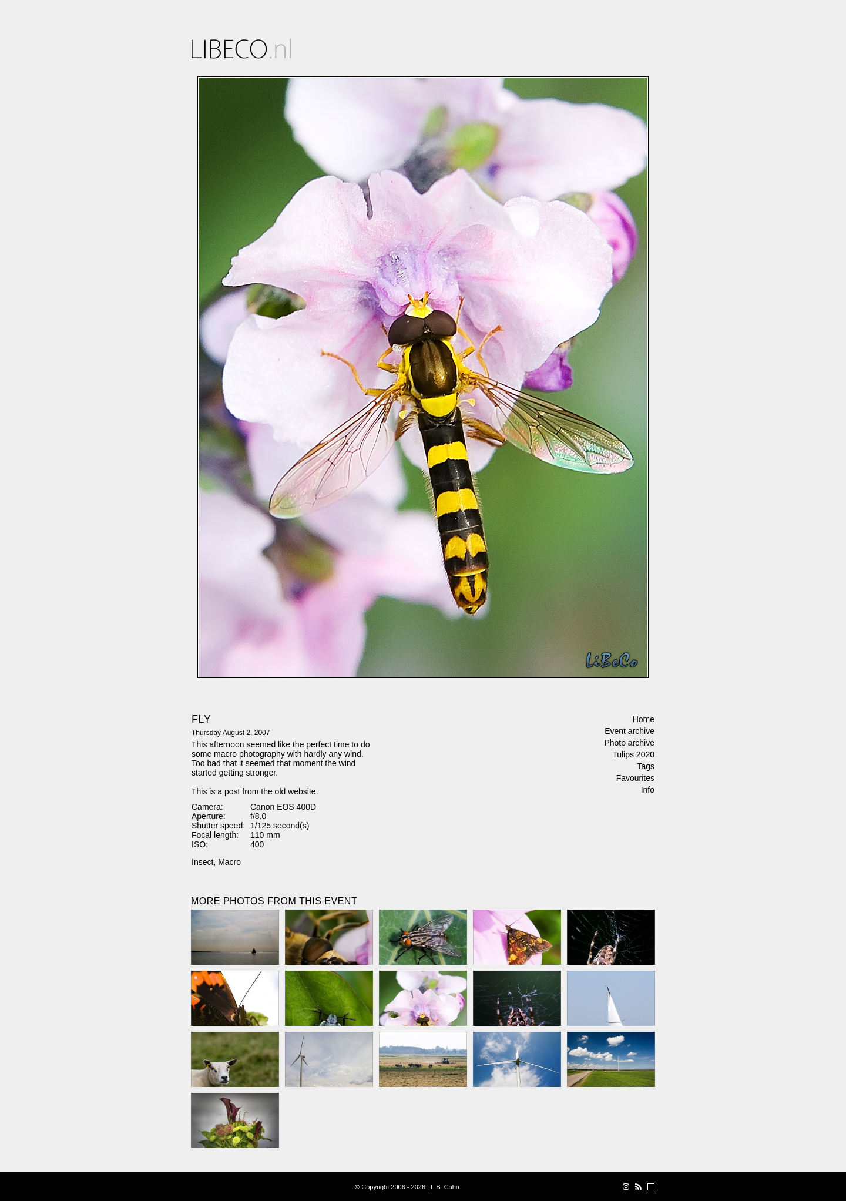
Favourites (635, 778)
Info (647, 789)
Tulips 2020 (633, 754)
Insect (202, 862)
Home (643, 719)
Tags (645, 766)
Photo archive (629, 742)
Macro (229, 862)
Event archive (629, 731)
